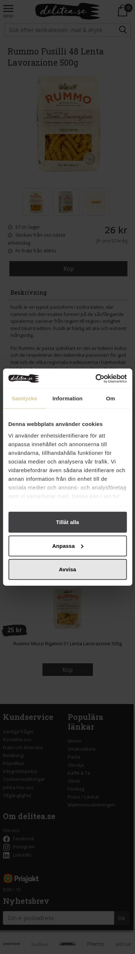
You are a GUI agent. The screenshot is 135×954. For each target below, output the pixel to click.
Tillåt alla (67, 522)
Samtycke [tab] (24, 398)
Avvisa (67, 569)
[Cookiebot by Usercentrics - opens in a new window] (96, 378)
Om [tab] (110, 398)
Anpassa (68, 545)
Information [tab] (68, 398)
